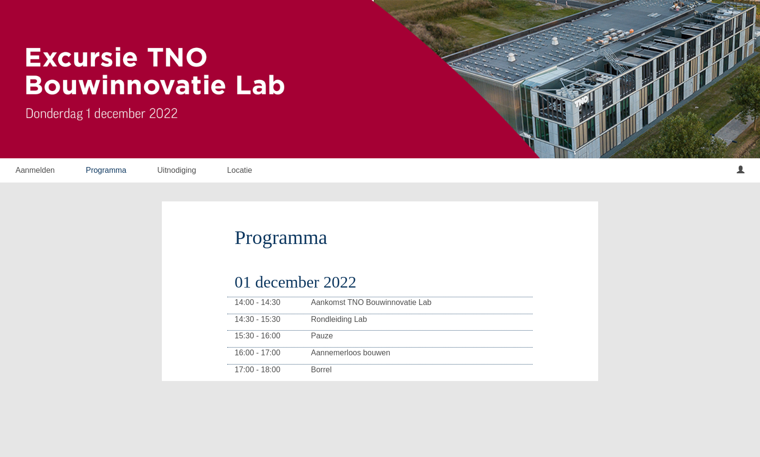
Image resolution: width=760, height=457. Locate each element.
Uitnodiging (177, 170)
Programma (106, 170)
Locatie (240, 170)
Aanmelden (35, 170)
